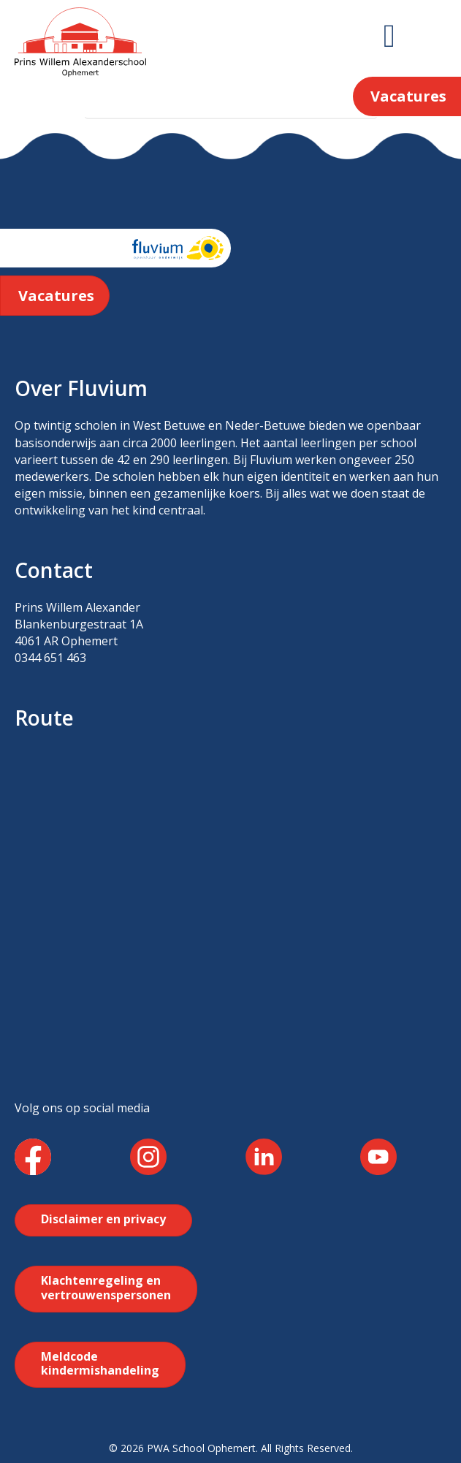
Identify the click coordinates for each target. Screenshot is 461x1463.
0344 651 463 (50, 658)
